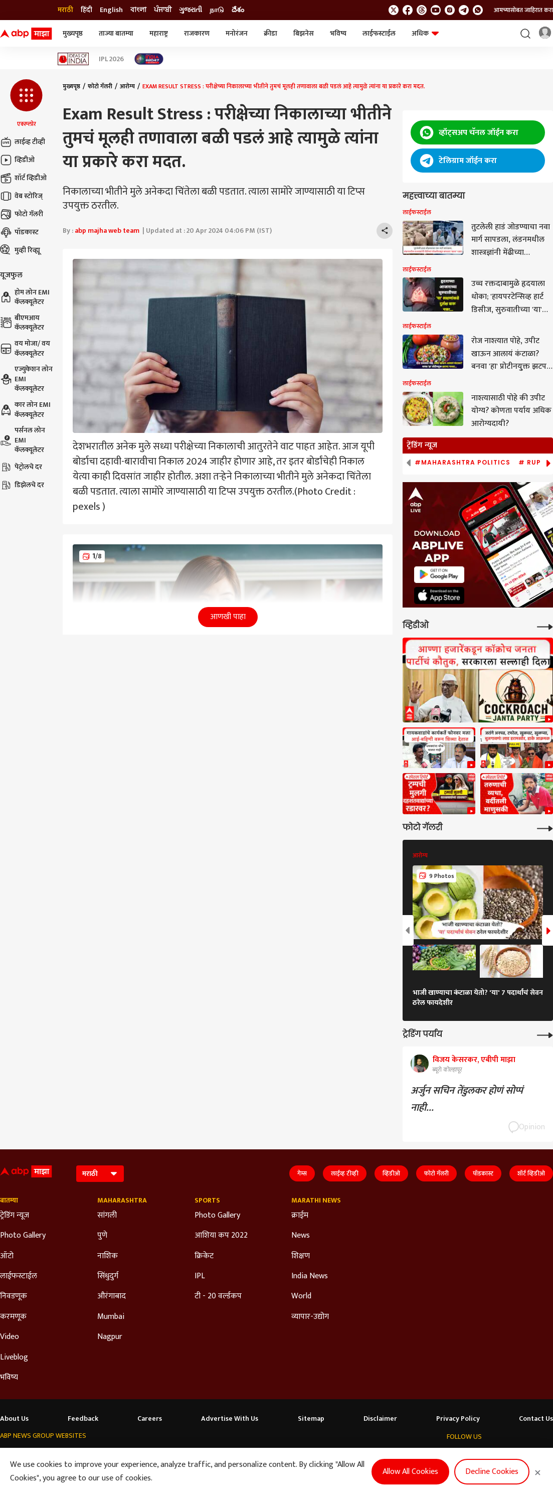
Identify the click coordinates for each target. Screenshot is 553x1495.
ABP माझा (168, 1455)
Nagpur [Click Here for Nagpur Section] (109, 1336)
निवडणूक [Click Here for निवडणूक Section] (13, 1296)
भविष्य (338, 33)
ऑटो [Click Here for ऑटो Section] (7, 1256)
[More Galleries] (545, 827)
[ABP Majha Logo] (26, 34)
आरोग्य (127, 86)
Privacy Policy (458, 1418)
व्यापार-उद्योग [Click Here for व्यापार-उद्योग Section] (310, 1316)
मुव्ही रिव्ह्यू (20, 250)
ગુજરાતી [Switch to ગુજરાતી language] (190, 10)
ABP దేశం (367, 1455)
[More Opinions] (545, 1034)
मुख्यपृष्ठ (73, 33)
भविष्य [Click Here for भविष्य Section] (9, 1377)
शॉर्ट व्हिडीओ (23, 178)
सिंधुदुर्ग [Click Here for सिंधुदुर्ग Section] (107, 1276)
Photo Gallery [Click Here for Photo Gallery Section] (23, 1235)
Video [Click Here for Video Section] (9, 1336)
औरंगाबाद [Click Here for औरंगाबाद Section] (111, 1296)
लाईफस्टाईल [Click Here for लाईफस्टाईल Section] (18, 1276)
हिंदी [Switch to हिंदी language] (86, 10)
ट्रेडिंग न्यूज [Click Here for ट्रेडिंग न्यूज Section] (14, 1215)
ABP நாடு (330, 1455)
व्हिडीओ (17, 160)
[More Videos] (545, 626)
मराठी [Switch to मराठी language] (65, 10)
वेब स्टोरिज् (21, 196)
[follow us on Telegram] (464, 10)
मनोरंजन (237, 33)
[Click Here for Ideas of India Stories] (73, 59)
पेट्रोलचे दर (21, 467)
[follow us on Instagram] (450, 10)
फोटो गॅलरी (21, 214)
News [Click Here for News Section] (300, 1235)
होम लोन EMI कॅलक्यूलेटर (25, 297)
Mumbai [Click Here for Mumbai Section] (110, 1316)
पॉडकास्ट (19, 232)
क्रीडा (270, 33)
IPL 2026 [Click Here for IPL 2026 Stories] (111, 59)
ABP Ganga (255, 1455)
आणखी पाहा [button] (228, 617)
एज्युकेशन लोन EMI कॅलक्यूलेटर (26, 379)
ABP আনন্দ (131, 1455)
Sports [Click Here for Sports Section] (207, 1200)
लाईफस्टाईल (379, 33)
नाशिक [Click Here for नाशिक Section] (107, 1256)
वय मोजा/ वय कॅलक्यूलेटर (25, 348)
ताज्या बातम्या (116, 33)
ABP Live (60, 1455)
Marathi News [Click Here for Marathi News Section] (316, 1200)
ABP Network (19, 1455)
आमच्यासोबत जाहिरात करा (523, 10)
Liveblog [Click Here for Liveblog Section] (14, 1357)
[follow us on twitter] (394, 10)
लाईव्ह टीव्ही (22, 142)
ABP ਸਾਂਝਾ (294, 1455)
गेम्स (302, 1173)
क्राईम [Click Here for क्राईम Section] (299, 1215)
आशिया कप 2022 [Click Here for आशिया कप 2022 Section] (221, 1235)
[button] (26, 103)
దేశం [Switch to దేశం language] (238, 10)
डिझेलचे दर (22, 485)
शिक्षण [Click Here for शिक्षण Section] (300, 1256)
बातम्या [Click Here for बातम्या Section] (9, 1200)
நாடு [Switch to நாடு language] (217, 10)
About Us (14, 1418)
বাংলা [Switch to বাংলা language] (138, 10)
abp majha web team (107, 230)
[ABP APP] (439, 574)
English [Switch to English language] (111, 10)
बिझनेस (303, 33)
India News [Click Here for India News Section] (309, 1276)
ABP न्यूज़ (94, 1455)
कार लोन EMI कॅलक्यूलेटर (25, 409)
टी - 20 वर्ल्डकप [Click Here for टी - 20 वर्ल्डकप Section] (218, 1296)
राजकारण (197, 33)
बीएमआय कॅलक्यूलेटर (22, 323)
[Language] (100, 1173)
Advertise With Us (229, 1418)
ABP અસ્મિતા (210, 1455)
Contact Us (536, 1418)
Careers (149, 1418)
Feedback (83, 1418)
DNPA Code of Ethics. (102, 1475)
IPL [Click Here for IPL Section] (200, 1276)
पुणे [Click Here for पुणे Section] (102, 1235)
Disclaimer (380, 1418)
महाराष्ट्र (158, 33)
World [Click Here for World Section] (301, 1296)
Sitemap (311, 1418)
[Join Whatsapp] (478, 10)
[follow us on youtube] (436, 10)
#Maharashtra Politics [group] (462, 463)
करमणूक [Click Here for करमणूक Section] (13, 1316)
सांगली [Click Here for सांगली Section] (107, 1215)
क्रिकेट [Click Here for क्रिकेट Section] (204, 1256)
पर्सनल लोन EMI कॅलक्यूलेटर (22, 440)
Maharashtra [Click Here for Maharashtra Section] (122, 1200)
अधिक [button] (425, 33)
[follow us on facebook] (408, 10)
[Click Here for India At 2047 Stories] (149, 59)
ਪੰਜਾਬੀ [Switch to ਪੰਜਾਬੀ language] (162, 10)
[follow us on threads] (422, 10)
